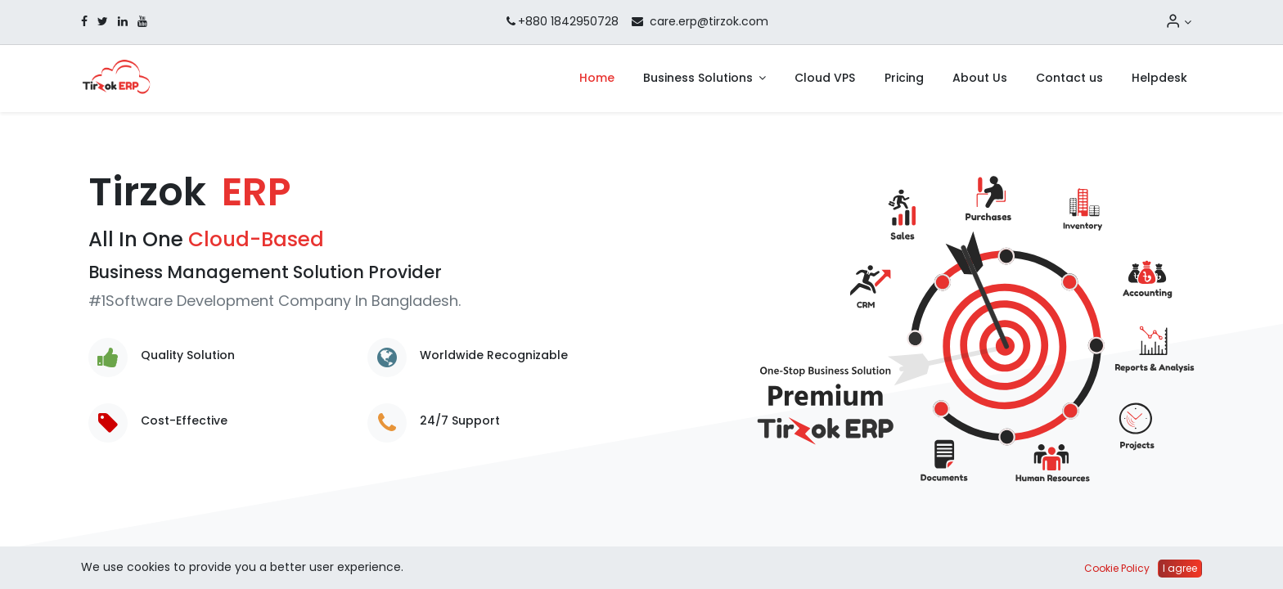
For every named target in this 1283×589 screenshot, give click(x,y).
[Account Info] (1178, 22)
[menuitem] (597, 78)
